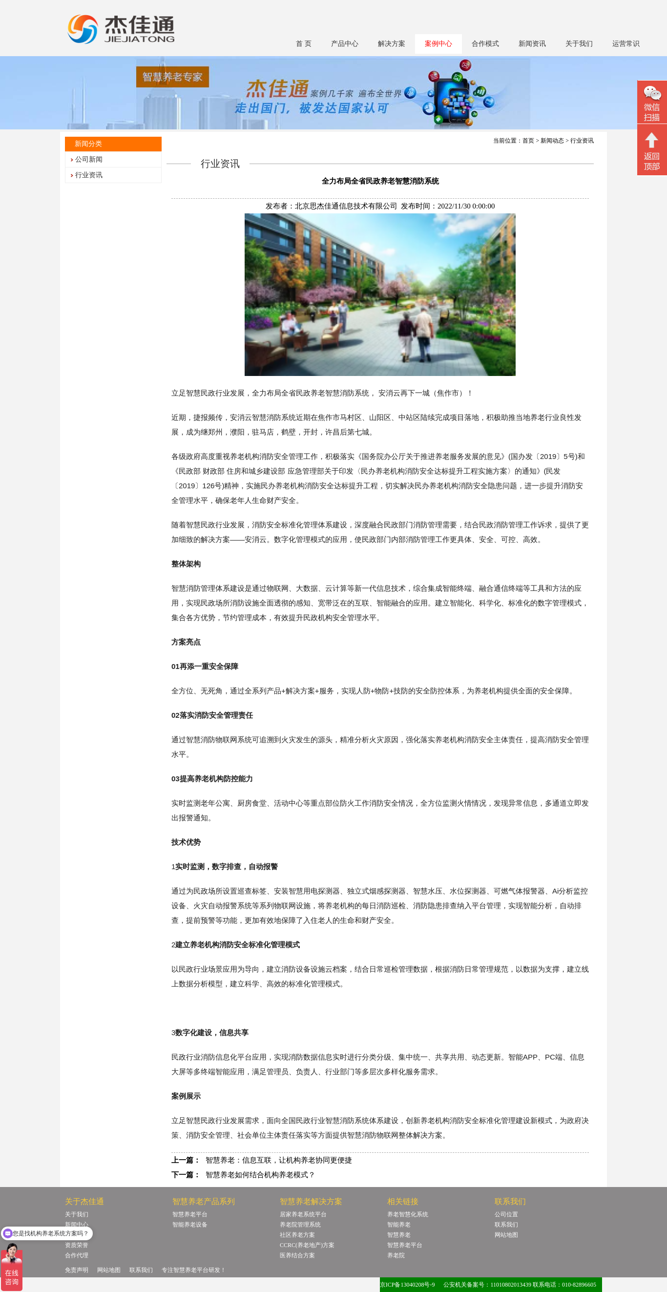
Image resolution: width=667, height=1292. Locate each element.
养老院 (396, 1255)
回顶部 (652, 150)
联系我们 (506, 1224)
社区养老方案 (297, 1234)
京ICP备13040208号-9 (407, 1284)
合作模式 (485, 43)
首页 (528, 140)
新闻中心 (76, 1224)
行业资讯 (89, 175)
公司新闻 (89, 159)
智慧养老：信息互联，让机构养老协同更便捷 (279, 1160)
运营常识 (626, 43)
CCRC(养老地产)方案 (307, 1245)
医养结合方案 (297, 1255)
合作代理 (76, 1255)
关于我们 (579, 43)
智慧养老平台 (190, 1214)
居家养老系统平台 (303, 1214)
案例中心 (438, 43)
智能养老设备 (190, 1224)
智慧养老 (399, 1234)
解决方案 (391, 43)
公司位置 (506, 1214)
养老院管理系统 (300, 1224)
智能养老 (399, 1224)
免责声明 (76, 1270)
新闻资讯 (532, 43)
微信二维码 (652, 103)
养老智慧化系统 (407, 1214)
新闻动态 (552, 140)
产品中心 (344, 43)
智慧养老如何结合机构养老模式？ (260, 1175)
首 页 (304, 43)
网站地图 (506, 1234)
